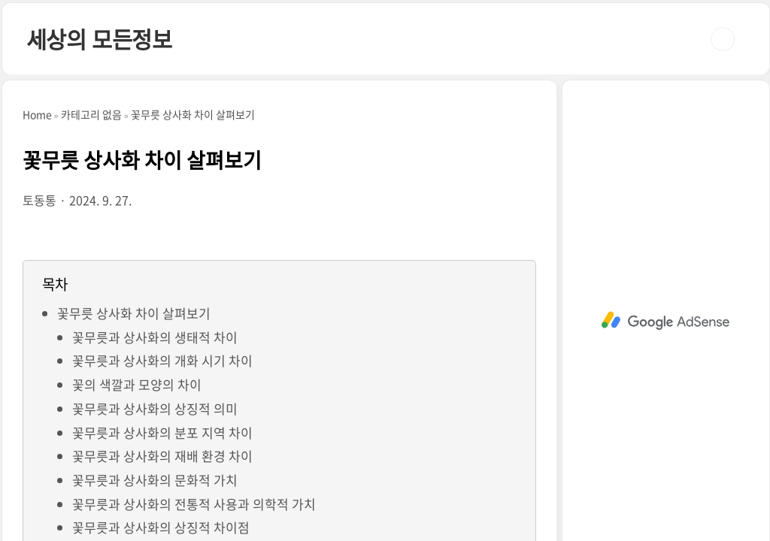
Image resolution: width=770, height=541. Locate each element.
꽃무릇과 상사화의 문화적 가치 (155, 479)
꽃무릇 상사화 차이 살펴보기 (134, 313)
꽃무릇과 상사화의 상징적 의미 (155, 408)
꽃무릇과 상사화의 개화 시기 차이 (162, 360)
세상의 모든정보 (99, 39)
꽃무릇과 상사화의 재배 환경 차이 (162, 455)
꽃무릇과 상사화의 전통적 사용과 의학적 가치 (194, 503)
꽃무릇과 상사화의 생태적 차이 (155, 337)
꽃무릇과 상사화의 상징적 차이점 (161, 527)
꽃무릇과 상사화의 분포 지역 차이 (162, 432)
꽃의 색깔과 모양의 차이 (137, 384)
